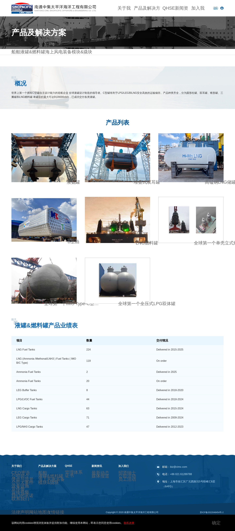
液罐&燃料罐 (33, 59)
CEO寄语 (16, 473)
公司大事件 (17, 488)
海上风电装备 (56, 59)
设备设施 (16, 493)
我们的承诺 (17, 508)
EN (215, 8)
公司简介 (16, 478)
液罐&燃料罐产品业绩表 (46, 335)
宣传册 (14, 498)
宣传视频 (16, 503)
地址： (188, 484)
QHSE (163, 8)
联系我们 (16, 512)
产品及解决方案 (143, 8)
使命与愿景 (17, 483)
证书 (67, 478)
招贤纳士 (122, 473)
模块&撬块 (79, 59)
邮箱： (174, 466)
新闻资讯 (178, 8)
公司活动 (122, 478)
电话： (177, 474)
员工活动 (122, 483)
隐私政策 (129, 523)
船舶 (14, 59)
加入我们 (195, 8)
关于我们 (123, 8)
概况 (20, 93)
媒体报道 (96, 478)
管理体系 (69, 473)
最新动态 (96, 473)
